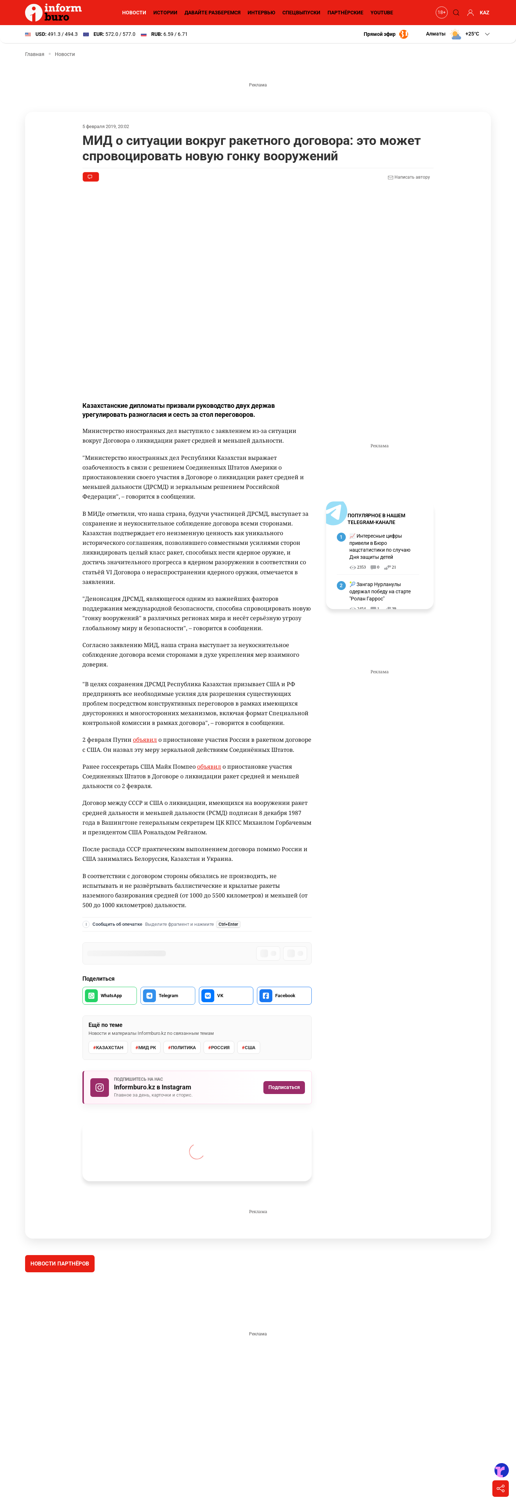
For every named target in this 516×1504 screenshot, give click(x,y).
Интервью (261, 12)
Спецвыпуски (301, 12)
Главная (34, 54)
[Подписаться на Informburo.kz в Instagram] (197, 1087)
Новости (134, 12)
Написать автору (409, 177)
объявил (145, 740)
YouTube (382, 12)
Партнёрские (345, 12)
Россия (219, 1048)
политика (182, 1048)
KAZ (484, 12)
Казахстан (108, 1048)
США (248, 1048)
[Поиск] (455, 12)
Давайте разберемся (212, 12)
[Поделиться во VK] (226, 996)
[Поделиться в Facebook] (284, 996)
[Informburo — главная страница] (55, 13)
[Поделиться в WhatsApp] (109, 996)
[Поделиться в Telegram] (167, 996)
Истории (165, 12)
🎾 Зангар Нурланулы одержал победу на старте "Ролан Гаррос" (380, 591)
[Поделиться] (500, 1488)
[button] (458, 34)
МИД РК (145, 1048)
